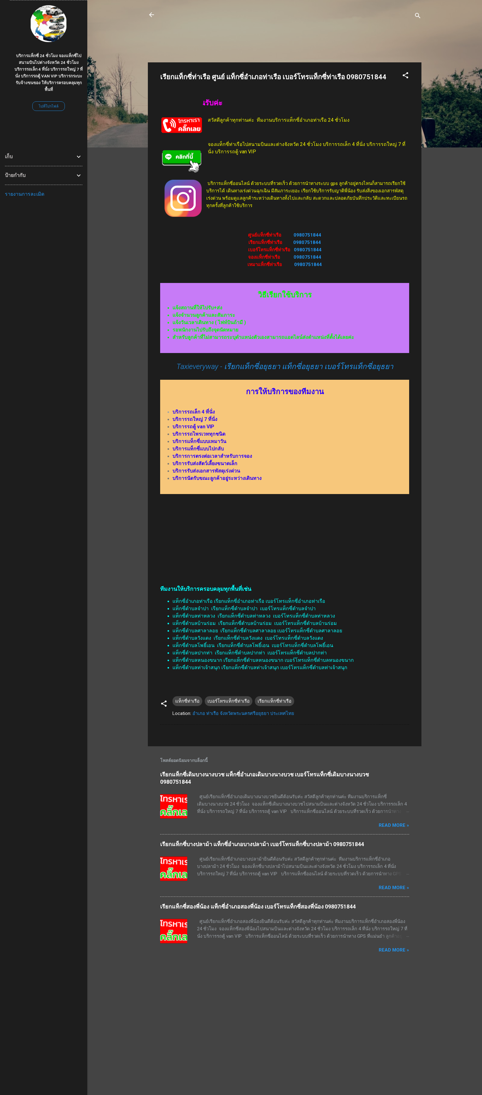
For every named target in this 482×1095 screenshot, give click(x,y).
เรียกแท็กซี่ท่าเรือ (274, 701)
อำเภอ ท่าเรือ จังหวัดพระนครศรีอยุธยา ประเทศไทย (243, 713)
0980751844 (307, 235)
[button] (405, 76)
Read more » (394, 825)
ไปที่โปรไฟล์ (48, 106)
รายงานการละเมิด (24, 194)
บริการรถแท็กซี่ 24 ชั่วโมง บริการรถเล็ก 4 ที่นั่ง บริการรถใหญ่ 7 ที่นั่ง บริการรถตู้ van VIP (270, 18)
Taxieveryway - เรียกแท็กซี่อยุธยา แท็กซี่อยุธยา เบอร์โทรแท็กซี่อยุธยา (284, 366)
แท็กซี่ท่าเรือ (187, 701)
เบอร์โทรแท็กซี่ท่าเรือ (228, 701)
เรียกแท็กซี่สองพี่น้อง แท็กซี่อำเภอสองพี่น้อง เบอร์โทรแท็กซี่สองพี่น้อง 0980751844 (258, 906)
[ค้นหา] (417, 16)
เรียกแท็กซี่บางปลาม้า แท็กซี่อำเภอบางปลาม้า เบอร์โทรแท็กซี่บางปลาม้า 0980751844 (262, 844)
